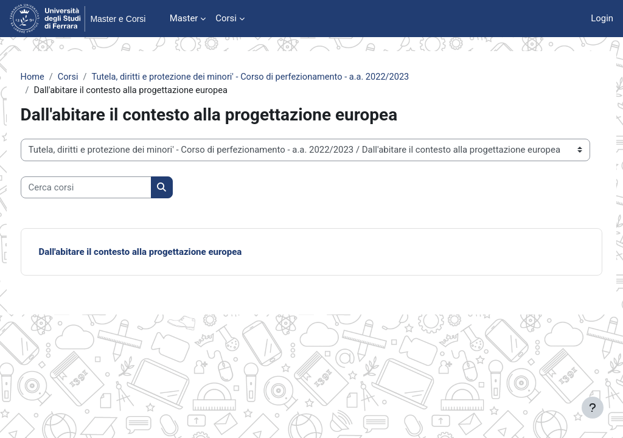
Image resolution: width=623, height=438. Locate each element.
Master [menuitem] (184, 18)
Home (55, 77)
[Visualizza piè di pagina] (593, 408)
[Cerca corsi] (108, 188)
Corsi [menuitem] (226, 18)
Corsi (91, 77)
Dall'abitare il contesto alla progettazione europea (163, 252)
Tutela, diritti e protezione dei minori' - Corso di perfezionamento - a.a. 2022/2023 (278, 77)
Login (602, 18)
